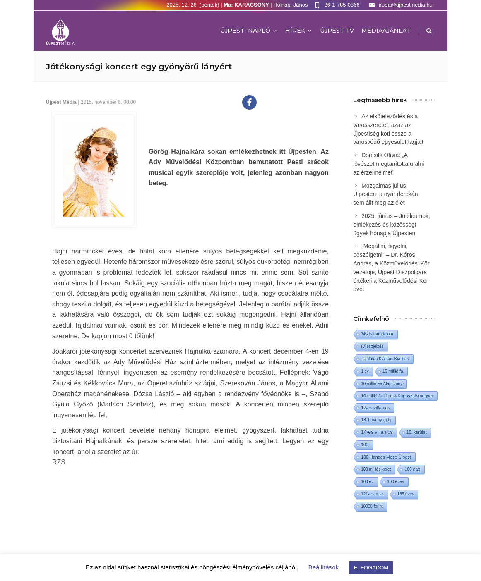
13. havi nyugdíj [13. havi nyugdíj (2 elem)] (376, 420)
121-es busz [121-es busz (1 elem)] (372, 494)
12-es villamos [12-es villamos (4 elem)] (375, 407)
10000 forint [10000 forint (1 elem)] (372, 506)
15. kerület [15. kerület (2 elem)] (416, 432)
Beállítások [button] (323, 567)
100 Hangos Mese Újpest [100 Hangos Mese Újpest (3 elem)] (386, 456)
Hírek (299, 30)
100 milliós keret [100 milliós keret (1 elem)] (376, 469)
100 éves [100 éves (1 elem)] (395, 481)
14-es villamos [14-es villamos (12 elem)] (377, 432)
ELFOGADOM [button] (371, 567)
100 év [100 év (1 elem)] (367, 481)
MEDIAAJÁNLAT (386, 30)
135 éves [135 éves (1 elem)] (405, 494)
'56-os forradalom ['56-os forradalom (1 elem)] (377, 334)
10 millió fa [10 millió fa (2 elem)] (392, 371)
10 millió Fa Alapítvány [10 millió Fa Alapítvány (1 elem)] (381, 383)
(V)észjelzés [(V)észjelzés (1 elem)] (372, 346)
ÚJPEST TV (337, 30)
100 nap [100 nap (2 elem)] (412, 469)
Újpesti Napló (249, 30)
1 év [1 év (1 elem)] (365, 371)
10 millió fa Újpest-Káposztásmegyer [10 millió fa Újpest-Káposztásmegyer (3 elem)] (397, 395)
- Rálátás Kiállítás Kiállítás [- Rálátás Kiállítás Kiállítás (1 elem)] (385, 358)
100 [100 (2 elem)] (364, 444)
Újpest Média (61, 102)
